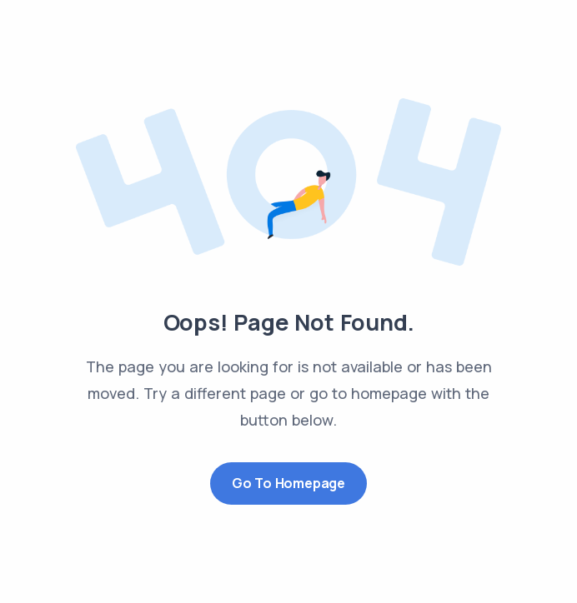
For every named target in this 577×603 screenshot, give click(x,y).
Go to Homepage (288, 483)
